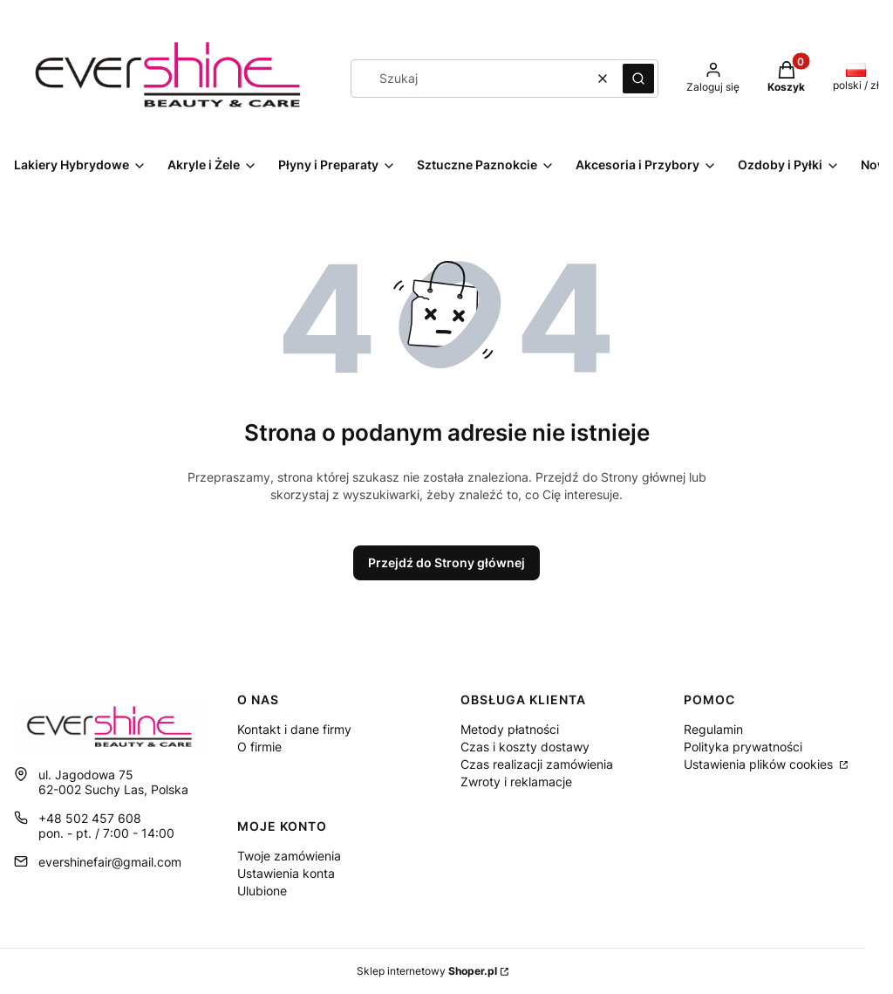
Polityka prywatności (743, 746)
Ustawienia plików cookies (760, 764)
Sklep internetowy (427, 970)
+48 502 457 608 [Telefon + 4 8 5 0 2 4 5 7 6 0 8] (89, 818)
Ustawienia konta (286, 873)
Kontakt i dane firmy (294, 729)
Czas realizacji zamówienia (536, 764)
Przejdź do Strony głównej (446, 562)
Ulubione (262, 890)
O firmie (259, 746)
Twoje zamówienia (289, 855)
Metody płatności (509, 729)
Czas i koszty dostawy (525, 746)
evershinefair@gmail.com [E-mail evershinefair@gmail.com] (109, 861)
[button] (638, 78)
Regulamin (713, 729)
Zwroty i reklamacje (516, 781)
